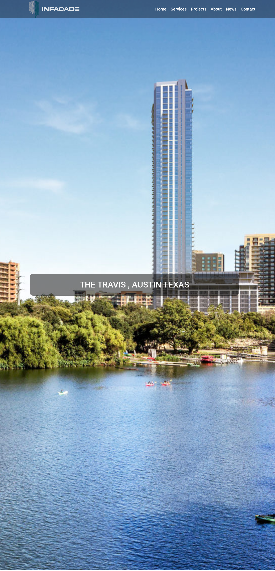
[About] (216, 9)
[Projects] (199, 9)
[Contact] (248, 9)
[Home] (161, 9)
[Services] (179, 9)
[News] (231, 9)
